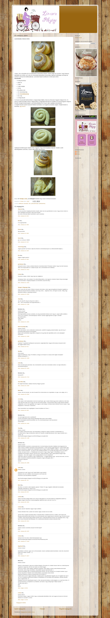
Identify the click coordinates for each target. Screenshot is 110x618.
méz (30, 203)
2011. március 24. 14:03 (23, 423)
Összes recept (78, 37)
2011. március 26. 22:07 (23, 531)
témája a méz (23, 198)
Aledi (19, 299)
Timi (19, 428)
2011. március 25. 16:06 (23, 462)
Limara (19, 274)
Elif (19, 220)
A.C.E (19, 399)
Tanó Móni (20, 381)
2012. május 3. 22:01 (23, 588)
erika (19, 362)
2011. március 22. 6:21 (23, 346)
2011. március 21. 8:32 (23, 216)
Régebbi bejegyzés (65, 609)
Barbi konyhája (21, 326)
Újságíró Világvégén (23, 287)
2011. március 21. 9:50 (23, 259)
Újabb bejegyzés (19, 609)
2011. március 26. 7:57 (23, 480)
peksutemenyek (35, 203)
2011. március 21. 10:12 (23, 269)
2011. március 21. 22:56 (23, 336)
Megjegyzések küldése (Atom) (28, 612)
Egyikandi (20, 546)
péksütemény (42, 203)
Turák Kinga (21, 246)
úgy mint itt (22, 106)
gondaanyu (21, 264)
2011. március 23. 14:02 (23, 385)
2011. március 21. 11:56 (23, 304)
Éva (19, 255)
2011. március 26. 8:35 (23, 492)
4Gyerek (20, 209)
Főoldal (42, 609)
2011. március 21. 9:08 (23, 224)
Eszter (19, 229)
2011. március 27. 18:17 (23, 555)
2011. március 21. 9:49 (23, 250)
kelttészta (21, 203)
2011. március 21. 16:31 (23, 321)
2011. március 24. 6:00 (23, 410)
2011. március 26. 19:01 (23, 502)
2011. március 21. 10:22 (23, 282)
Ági (19, 351)
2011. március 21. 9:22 (23, 242)
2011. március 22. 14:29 (23, 358)
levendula (26, 203)
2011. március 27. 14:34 (23, 541)
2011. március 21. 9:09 (23, 233)
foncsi (19, 238)
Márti (19, 390)
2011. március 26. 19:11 (23, 521)
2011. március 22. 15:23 (23, 368)
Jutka (19, 467)
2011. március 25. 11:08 (23, 438)
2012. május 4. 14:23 (23, 599)
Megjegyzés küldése (21, 602)
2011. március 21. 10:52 (23, 294)
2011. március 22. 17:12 (23, 377)
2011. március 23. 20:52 (23, 394)
